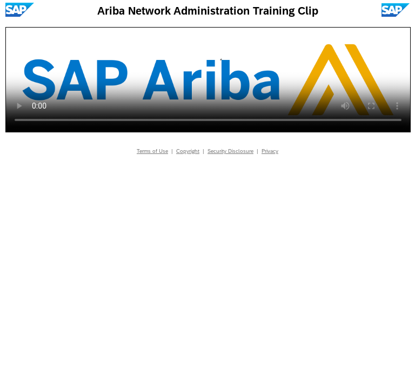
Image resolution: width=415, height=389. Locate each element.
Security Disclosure (230, 151)
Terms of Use (152, 151)
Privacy (270, 151)
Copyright (187, 151)
